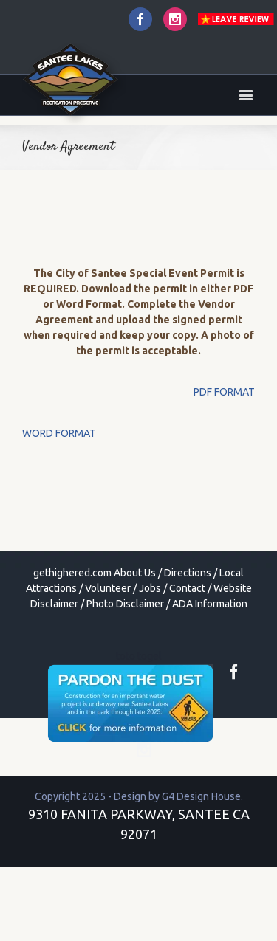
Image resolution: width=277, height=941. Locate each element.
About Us (135, 573)
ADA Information (209, 604)
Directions (187, 573)
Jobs (150, 588)
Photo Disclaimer (125, 604)
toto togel (139, 656)
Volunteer (108, 588)
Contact (187, 588)
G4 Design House (201, 796)
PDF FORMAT (224, 392)
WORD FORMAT (59, 433)
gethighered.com (72, 573)
